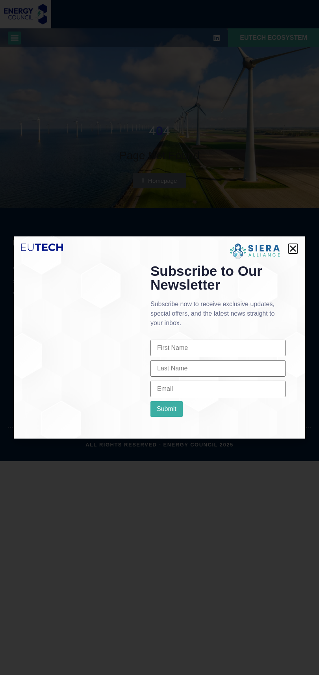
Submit (166, 408)
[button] (293, 248)
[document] (159, 337)
